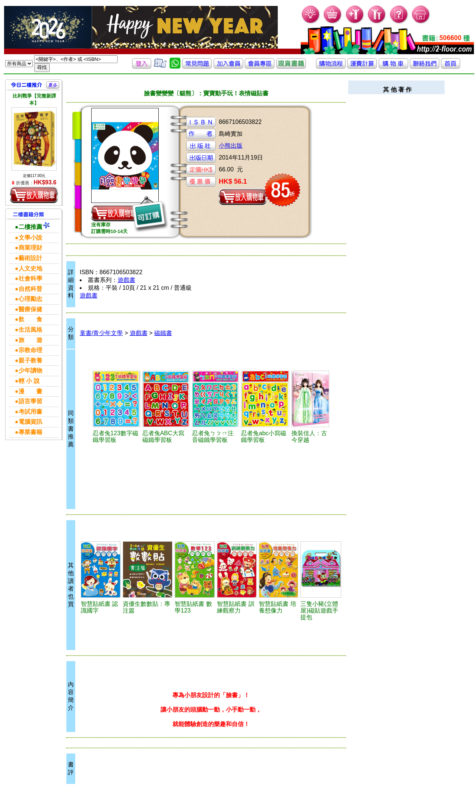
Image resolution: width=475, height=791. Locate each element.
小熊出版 (231, 145)
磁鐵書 (163, 333)
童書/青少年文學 (101, 333)
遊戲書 (126, 280)
